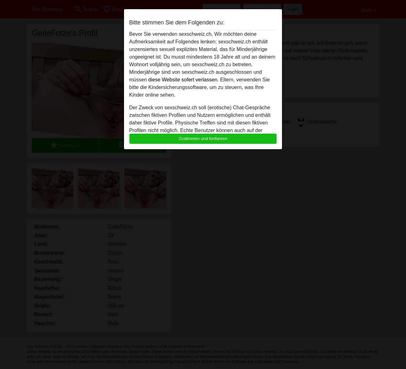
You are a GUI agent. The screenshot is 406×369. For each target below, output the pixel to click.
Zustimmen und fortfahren (203, 138)
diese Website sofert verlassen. (183, 79)
